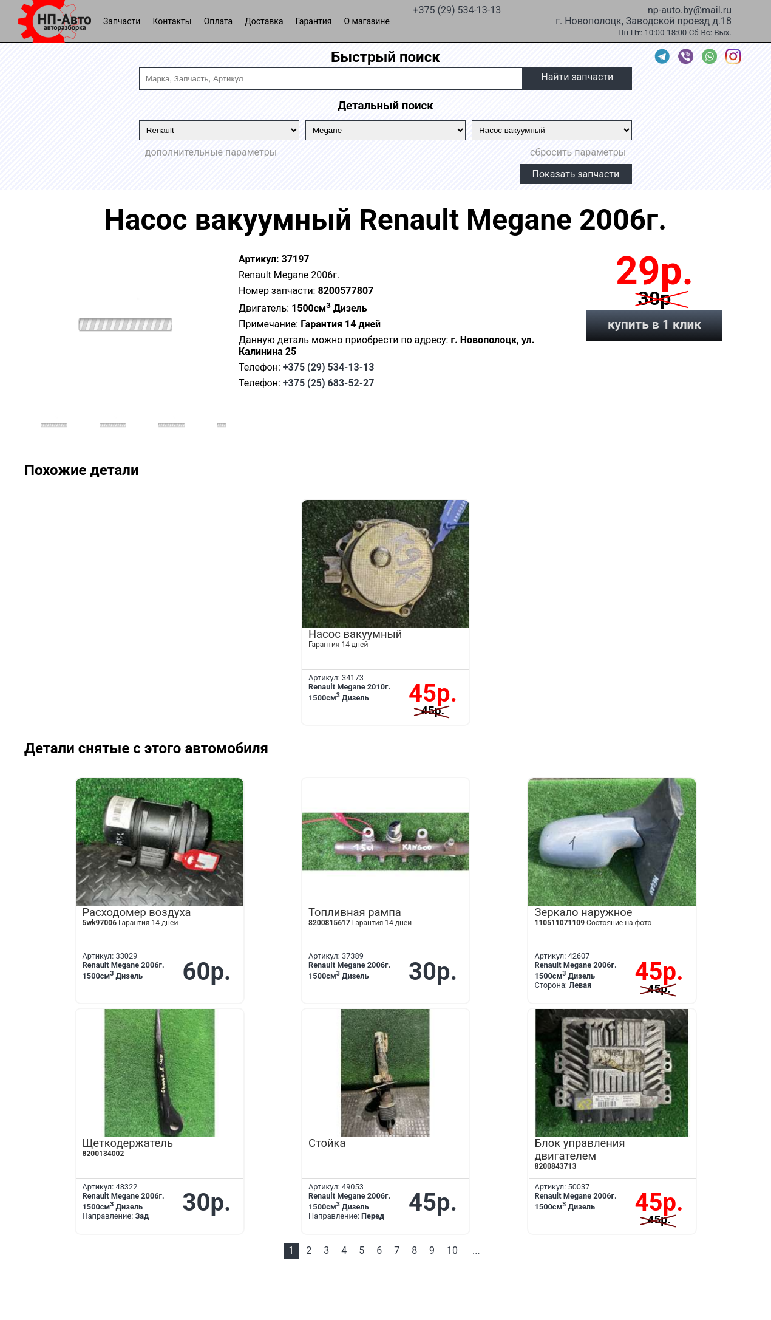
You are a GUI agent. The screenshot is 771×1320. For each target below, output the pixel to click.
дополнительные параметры (211, 152)
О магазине (367, 21)
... (476, 1250)
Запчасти (121, 21)
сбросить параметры (578, 152)
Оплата (218, 21)
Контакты (171, 21)
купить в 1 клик (654, 324)
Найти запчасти (577, 77)
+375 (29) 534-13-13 (457, 9)
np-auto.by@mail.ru (690, 9)
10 (452, 1250)
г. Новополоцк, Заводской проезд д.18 (643, 20)
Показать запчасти (576, 174)
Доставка (264, 21)
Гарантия (314, 21)
